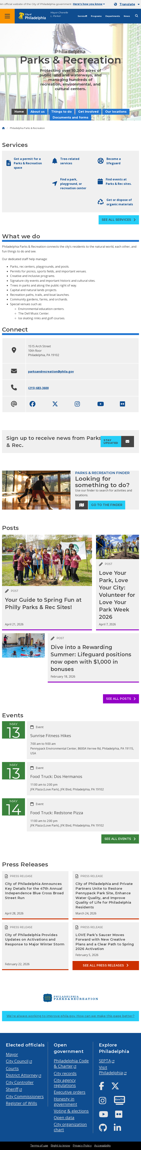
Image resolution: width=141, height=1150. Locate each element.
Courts (12, 1068)
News (127, 16)
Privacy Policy (82, 1145)
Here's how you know (89, 4)
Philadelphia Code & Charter (71, 1063)
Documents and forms (70, 117)
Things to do (61, 111)
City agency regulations (65, 1082)
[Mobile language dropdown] (127, 4)
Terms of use (39, 1145)
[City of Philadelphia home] (34, 16)
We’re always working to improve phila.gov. (71, 1016)
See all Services (119, 219)
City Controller (20, 1082)
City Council (17, 1061)
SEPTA (105, 1061)
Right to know (60, 1145)
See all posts (121, 698)
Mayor (12, 1054)
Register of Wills (21, 1103)
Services (82, 16)
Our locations (115, 111)
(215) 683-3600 (38, 388)
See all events (120, 839)
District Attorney (22, 1075)
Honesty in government (65, 1101)
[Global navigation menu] (7, 16)
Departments (112, 16)
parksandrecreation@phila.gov (51, 371)
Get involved (88, 111)
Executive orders (69, 1092)
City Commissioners (25, 1096)
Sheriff (12, 1089)
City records (65, 1073)
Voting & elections (71, 1111)
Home (19, 111)
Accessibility (102, 1145)
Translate (127, 4)
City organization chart (70, 1126)
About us (37, 111)
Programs (96, 16)
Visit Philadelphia (111, 1069)
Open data (64, 1117)
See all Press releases (106, 965)
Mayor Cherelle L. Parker (59, 14)
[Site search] (136, 15)
